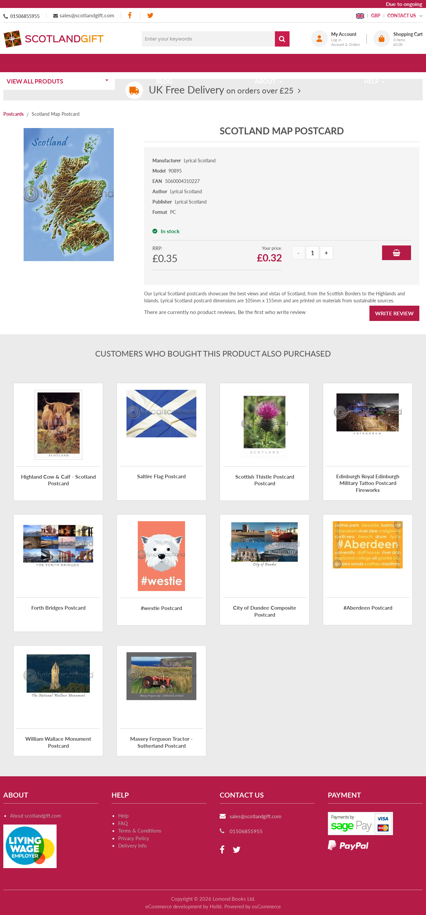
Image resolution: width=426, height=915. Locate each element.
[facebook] (130, 15)
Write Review (394, 313)
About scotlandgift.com (35, 816)
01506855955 (25, 16)
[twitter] (150, 15)
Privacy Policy (133, 838)
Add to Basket (396, 252)
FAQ (123, 823)
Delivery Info (132, 845)
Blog (166, 63)
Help (123, 816)
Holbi (216, 906)
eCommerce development (173, 906)
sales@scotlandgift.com (87, 15)
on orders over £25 (221, 90)
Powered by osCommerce (252, 906)
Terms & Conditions (139, 831)
